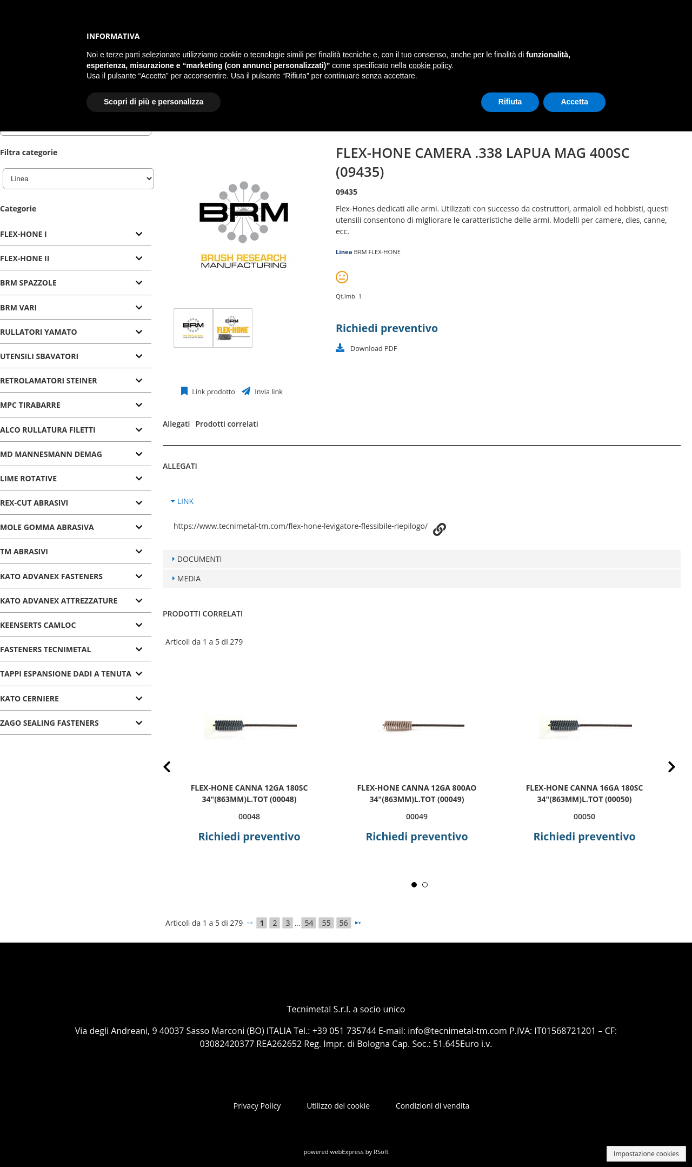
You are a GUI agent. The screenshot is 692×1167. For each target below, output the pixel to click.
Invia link (268, 391)
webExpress (347, 1152)
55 (326, 923)
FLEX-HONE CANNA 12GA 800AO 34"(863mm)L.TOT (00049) (417, 793)
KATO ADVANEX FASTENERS (51, 576)
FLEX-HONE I (23, 234)
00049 (417, 816)
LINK (185, 501)
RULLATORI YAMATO (38, 332)
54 (308, 923)
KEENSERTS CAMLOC (38, 625)
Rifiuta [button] (510, 101)
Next (663, 769)
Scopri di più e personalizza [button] (153, 101)
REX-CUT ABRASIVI (34, 503)
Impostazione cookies (646, 1153)
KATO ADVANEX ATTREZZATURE (58, 600)
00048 (249, 816)
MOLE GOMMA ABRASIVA (47, 527)
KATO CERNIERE (29, 698)
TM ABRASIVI (24, 551)
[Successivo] (358, 922)
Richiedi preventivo (387, 328)
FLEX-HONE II (24, 258)
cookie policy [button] (430, 65)
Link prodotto (212, 391)
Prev (175, 769)
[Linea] (78, 178)
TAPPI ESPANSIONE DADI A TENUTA (65, 673)
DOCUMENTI (199, 559)
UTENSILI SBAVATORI (39, 356)
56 (344, 923)
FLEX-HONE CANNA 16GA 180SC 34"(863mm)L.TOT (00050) (584, 793)
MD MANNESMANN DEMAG (51, 454)
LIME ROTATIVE (28, 478)
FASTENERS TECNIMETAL (45, 649)
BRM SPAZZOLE (28, 282)
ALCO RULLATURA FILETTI (48, 430)
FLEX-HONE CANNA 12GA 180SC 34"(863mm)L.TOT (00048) (249, 793)
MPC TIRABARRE (30, 405)
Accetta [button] (574, 101)
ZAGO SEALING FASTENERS (49, 723)
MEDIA (189, 578)
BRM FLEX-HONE (377, 252)
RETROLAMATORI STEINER (48, 380)
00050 (584, 816)
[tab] (75, 234)
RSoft (381, 1152)
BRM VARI (18, 307)
